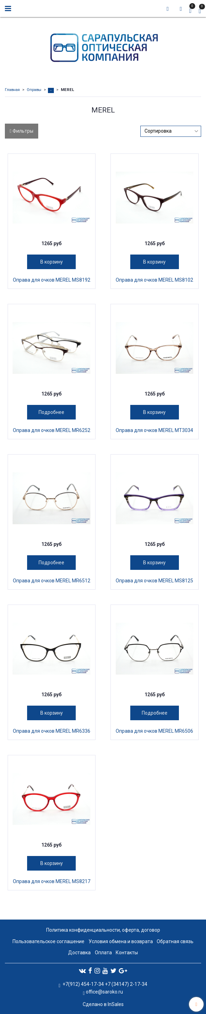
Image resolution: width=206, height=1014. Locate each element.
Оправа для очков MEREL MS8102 (154, 280)
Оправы (34, 90)
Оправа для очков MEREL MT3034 (154, 430)
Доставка (79, 952)
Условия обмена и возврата (121, 941)
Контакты (127, 952)
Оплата (103, 952)
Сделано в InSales (103, 1004)
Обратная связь (175, 941)
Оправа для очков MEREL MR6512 (51, 580)
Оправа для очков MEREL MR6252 (51, 430)
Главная (12, 90)
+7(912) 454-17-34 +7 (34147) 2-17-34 (104, 984)
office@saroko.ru (104, 992)
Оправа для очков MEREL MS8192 (51, 280)
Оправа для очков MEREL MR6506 (154, 731)
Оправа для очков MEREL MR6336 (51, 731)
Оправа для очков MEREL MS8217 (51, 881)
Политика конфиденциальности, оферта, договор (103, 930)
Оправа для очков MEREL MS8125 (154, 580)
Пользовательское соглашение (48, 941)
